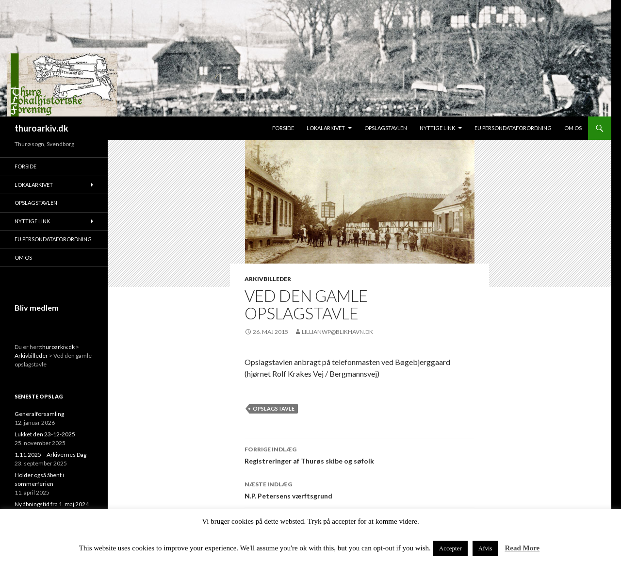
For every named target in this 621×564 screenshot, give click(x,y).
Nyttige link (437, 128)
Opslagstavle (273, 408)
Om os (573, 128)
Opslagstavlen (385, 128)
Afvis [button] (485, 548)
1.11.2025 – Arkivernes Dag (50, 454)
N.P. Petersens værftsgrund (359, 489)
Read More (522, 548)
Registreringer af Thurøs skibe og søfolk (359, 454)
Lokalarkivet (326, 128)
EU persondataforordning (513, 128)
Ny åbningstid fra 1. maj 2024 (52, 504)
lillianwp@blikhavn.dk (337, 331)
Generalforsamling (39, 413)
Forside (283, 128)
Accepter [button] (450, 548)
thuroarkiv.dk (41, 128)
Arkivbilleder (268, 278)
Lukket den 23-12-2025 (45, 434)
